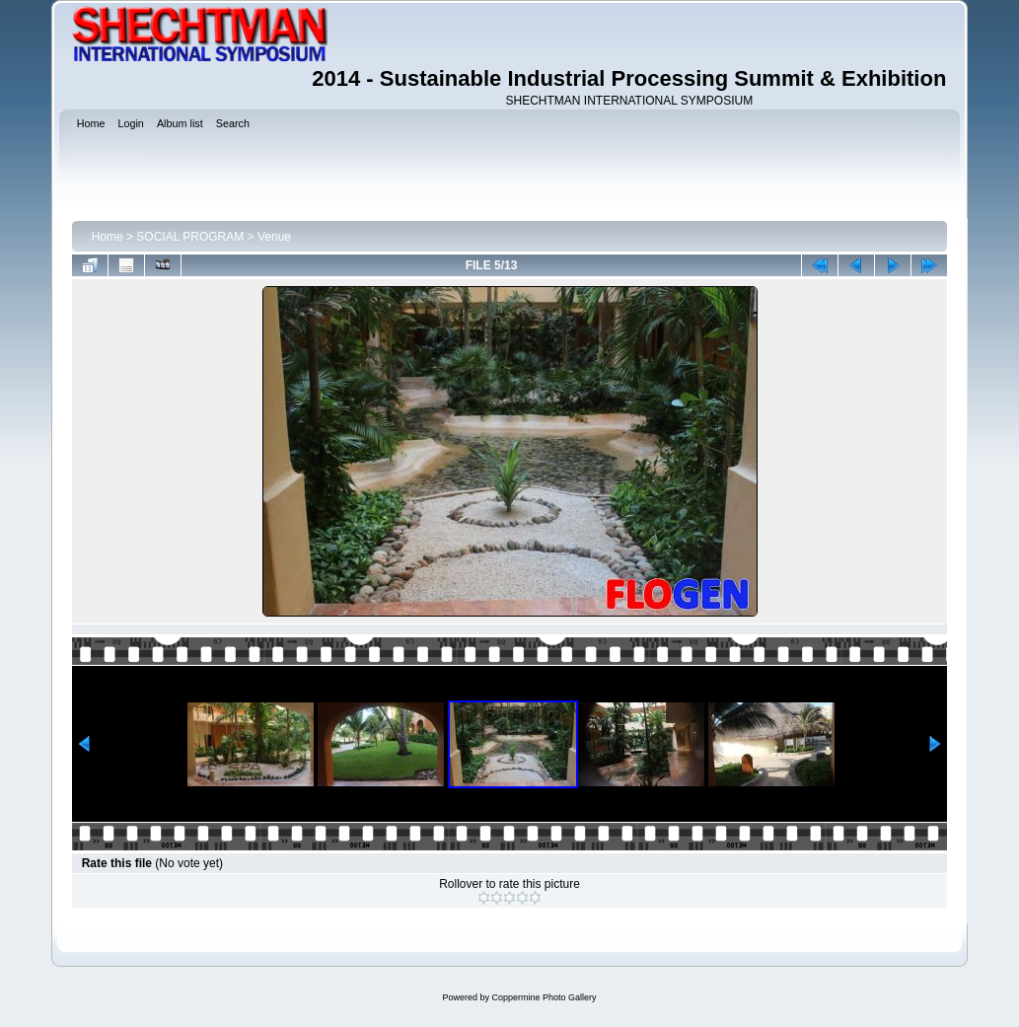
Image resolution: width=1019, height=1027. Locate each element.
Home (107, 237)
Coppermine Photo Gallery (543, 997)
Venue (274, 237)
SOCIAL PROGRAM (190, 237)
